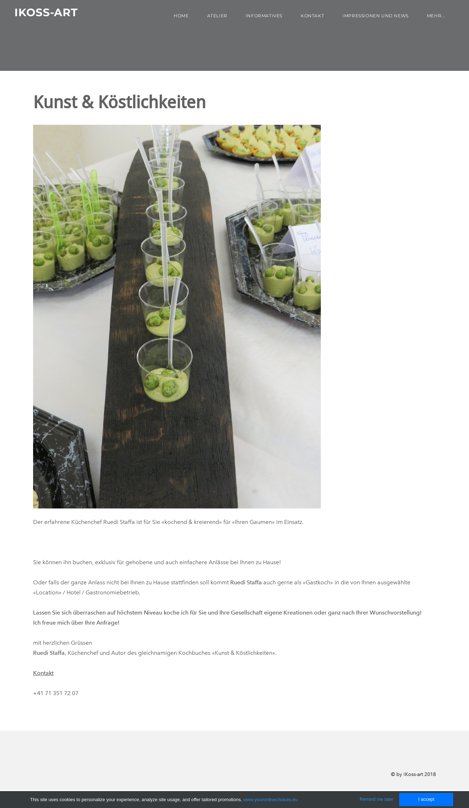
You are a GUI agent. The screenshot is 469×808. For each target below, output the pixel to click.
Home (181, 15)
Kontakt (312, 15)
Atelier (217, 15)
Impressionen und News (375, 15)
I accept (426, 799)
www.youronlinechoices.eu (270, 799)
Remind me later (376, 799)
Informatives (264, 15)
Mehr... (436, 15)
